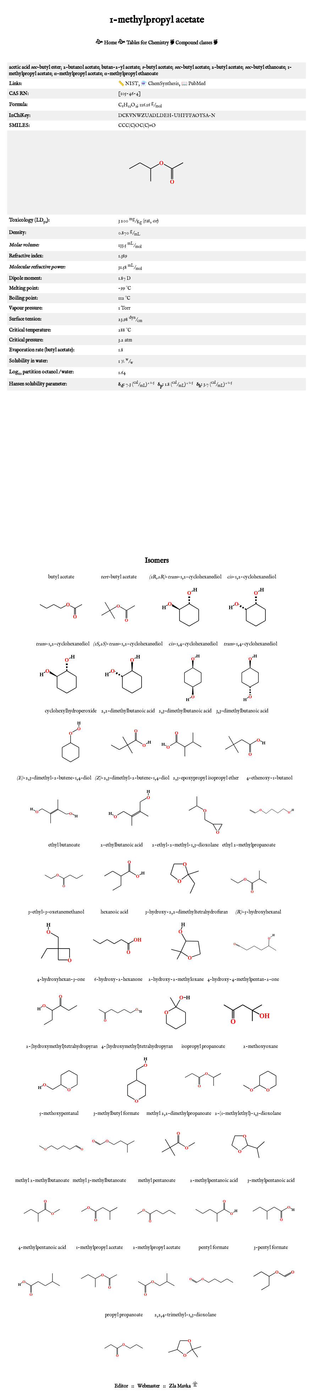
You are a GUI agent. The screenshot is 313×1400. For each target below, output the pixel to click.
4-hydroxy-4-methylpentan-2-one (243, 979)
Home (110, 43)
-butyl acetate (119, 577)
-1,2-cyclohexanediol (251, 577)
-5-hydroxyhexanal (258, 912)
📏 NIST (128, 83)
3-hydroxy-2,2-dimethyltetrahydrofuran (186, 912)
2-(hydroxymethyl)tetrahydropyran (62, 1046)
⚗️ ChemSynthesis (160, 83)
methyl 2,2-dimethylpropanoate (179, 1113)
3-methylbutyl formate (116, 1113)
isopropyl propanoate (203, 1046)
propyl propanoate (124, 1315)
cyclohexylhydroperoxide (71, 711)
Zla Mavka (180, 1386)
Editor (121, 1386)
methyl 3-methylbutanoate (99, 1180)
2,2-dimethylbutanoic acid (128, 711)
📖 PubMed (193, 83)
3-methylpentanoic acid (271, 1180)
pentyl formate (214, 1247)
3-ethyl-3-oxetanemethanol (56, 912)
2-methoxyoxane (260, 1046)
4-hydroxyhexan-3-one (61, 979)
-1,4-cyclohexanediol (193, 644)
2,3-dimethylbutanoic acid (185, 711)
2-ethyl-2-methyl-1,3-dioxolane (185, 845)
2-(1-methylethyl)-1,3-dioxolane (248, 1113)
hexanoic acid (114, 912)
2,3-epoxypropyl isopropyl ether (206, 778)
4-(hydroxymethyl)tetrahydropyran (137, 1046)
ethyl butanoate (64, 845)
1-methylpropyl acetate (99, 1247)
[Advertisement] (156, 450)
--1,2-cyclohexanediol (185, 577)
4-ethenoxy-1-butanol (269, 778)
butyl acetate (61, 577)
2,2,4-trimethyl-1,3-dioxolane (185, 1315)
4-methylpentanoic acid (42, 1247)
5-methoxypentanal (58, 1113)
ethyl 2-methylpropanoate (248, 845)
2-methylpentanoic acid (214, 1180)
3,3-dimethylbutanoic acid (242, 711)
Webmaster (148, 1386)
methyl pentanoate (156, 1180)
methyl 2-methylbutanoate (42, 1180)
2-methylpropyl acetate (156, 1247)
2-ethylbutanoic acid (121, 845)
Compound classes (193, 43)
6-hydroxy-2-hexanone (118, 979)
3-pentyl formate (271, 1247)
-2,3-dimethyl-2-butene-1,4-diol (54, 778)
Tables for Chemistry (147, 43)
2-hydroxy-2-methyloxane (176, 979)
